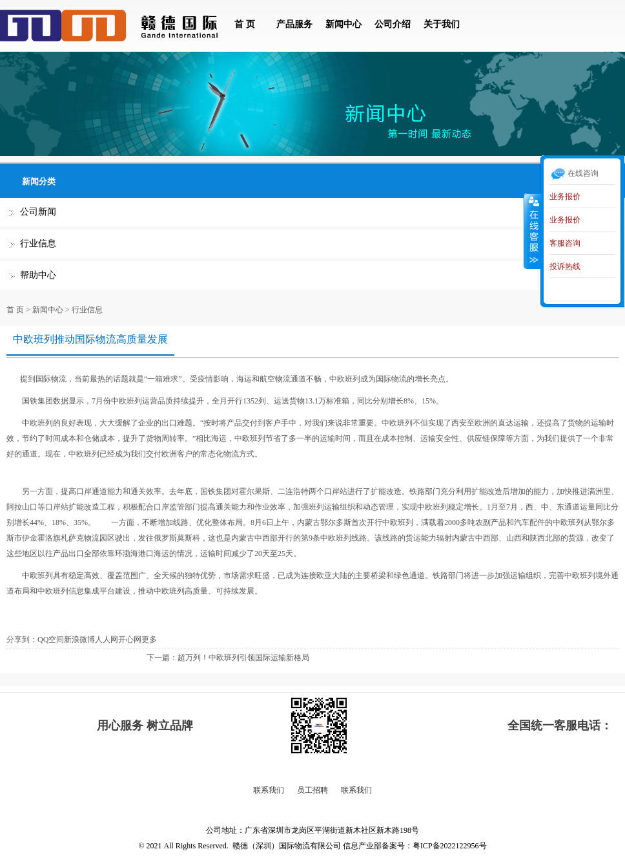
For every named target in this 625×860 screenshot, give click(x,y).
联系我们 (268, 790)
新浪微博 (79, 639)
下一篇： (162, 657)
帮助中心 (38, 275)
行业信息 (38, 243)
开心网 (129, 639)
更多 (149, 639)
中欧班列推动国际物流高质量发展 (90, 339)
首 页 (244, 24)
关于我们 (442, 24)
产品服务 (294, 24)
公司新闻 (38, 212)
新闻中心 (343, 24)
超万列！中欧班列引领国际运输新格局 (243, 657)
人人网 (106, 639)
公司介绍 (392, 24)
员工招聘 (312, 790)
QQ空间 (50, 639)
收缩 (533, 231)
